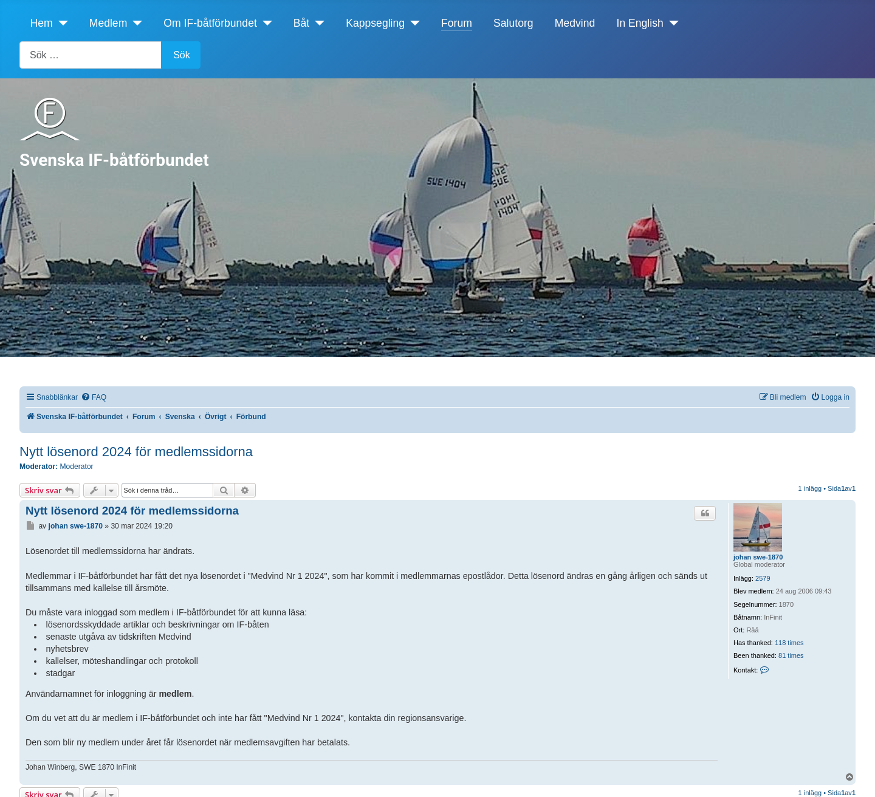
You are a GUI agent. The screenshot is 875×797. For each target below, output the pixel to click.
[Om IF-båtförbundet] (264, 23)
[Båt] (316, 23)
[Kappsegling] (412, 23)
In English (640, 23)
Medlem (108, 23)
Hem (41, 23)
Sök (181, 55)
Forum (456, 23)
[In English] (671, 23)
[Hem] (60, 23)
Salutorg (513, 23)
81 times (791, 655)
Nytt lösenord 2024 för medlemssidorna (136, 451)
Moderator (77, 466)
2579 (762, 578)
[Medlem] (134, 23)
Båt (301, 23)
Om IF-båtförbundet (210, 23)
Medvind (575, 23)
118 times (789, 642)
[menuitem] (93, 397)
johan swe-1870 (758, 557)
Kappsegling (375, 23)
